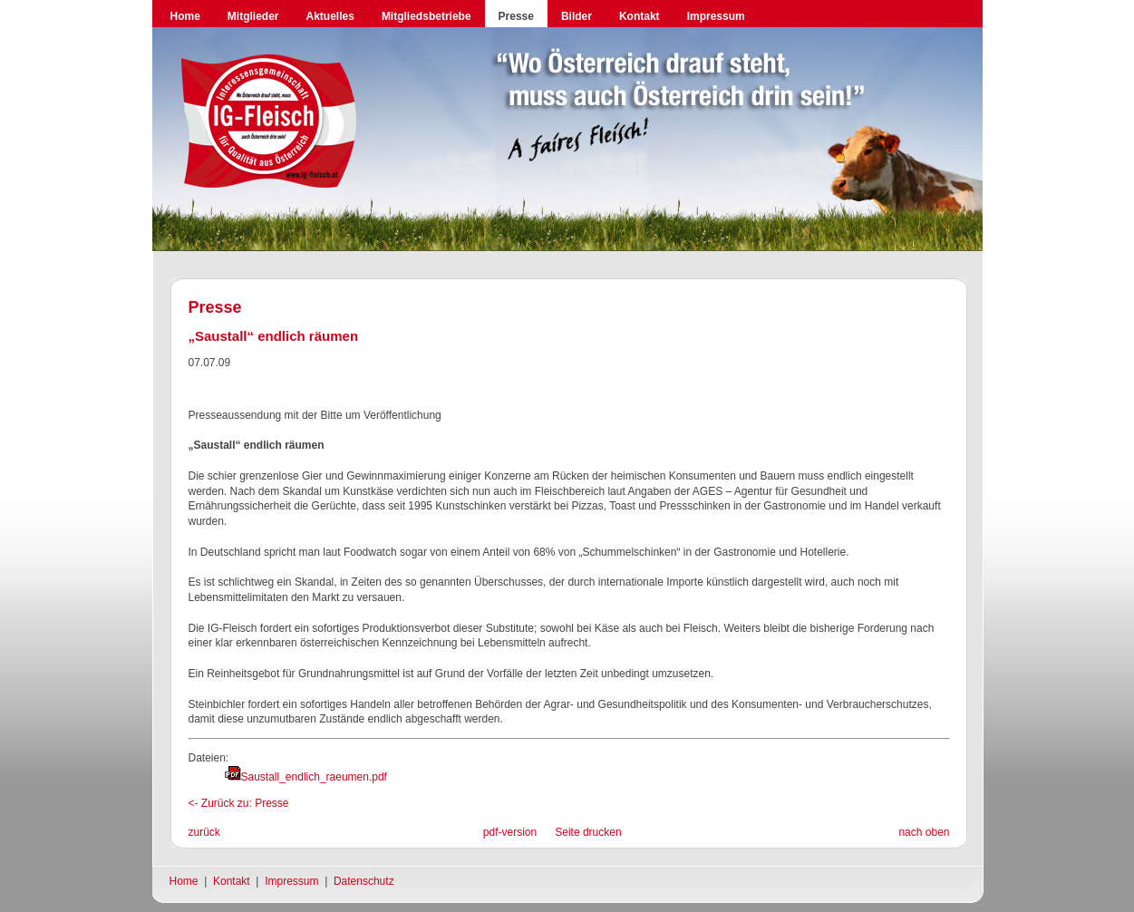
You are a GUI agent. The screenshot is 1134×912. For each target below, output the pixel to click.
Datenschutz (364, 881)
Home (185, 16)
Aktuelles (330, 16)
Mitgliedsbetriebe (426, 16)
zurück (204, 832)
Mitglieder (253, 16)
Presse (516, 16)
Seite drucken (588, 832)
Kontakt (639, 16)
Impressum (716, 16)
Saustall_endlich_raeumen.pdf (314, 777)
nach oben (923, 832)
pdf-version (510, 832)
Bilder (576, 16)
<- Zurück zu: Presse (239, 803)
